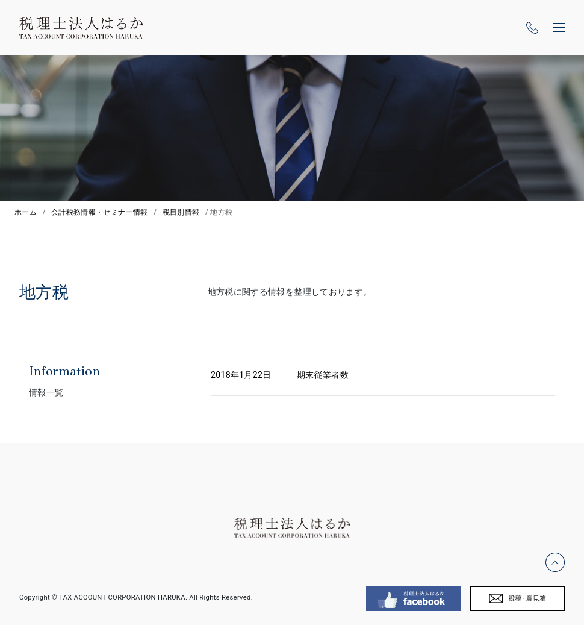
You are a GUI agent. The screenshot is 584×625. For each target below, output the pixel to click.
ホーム (25, 212)
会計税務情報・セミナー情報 (99, 212)
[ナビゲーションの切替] (559, 28)
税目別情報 (181, 212)
